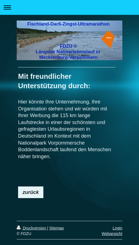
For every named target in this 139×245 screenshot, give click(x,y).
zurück (31, 192)
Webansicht (112, 233)
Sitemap (56, 228)
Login (117, 228)
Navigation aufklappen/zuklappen (69, 7)
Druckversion (32, 228)
